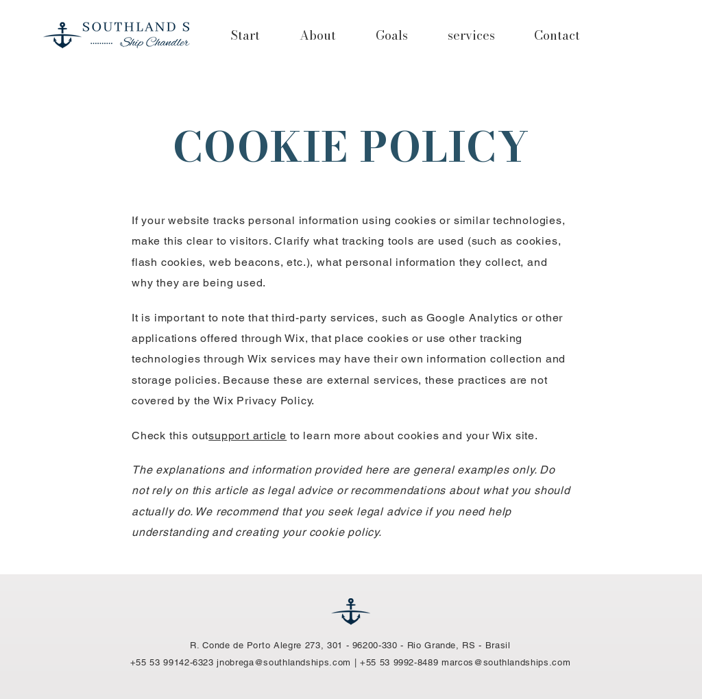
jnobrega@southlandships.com (284, 662)
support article (247, 435)
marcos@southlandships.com (505, 662)
